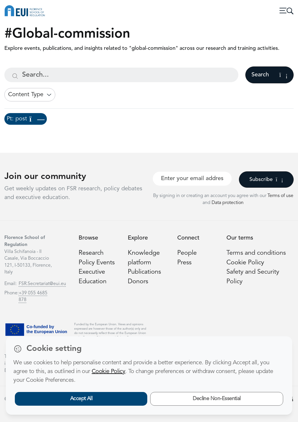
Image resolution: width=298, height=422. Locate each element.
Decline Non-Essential (217, 398)
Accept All (81, 398)
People (187, 253)
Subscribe (266, 179)
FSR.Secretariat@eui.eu (42, 284)
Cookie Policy (245, 263)
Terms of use (280, 196)
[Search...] (121, 75)
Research (91, 253)
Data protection (228, 203)
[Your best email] (192, 178)
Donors (138, 282)
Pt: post (26, 119)
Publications (144, 272)
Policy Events (97, 263)
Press (184, 263)
